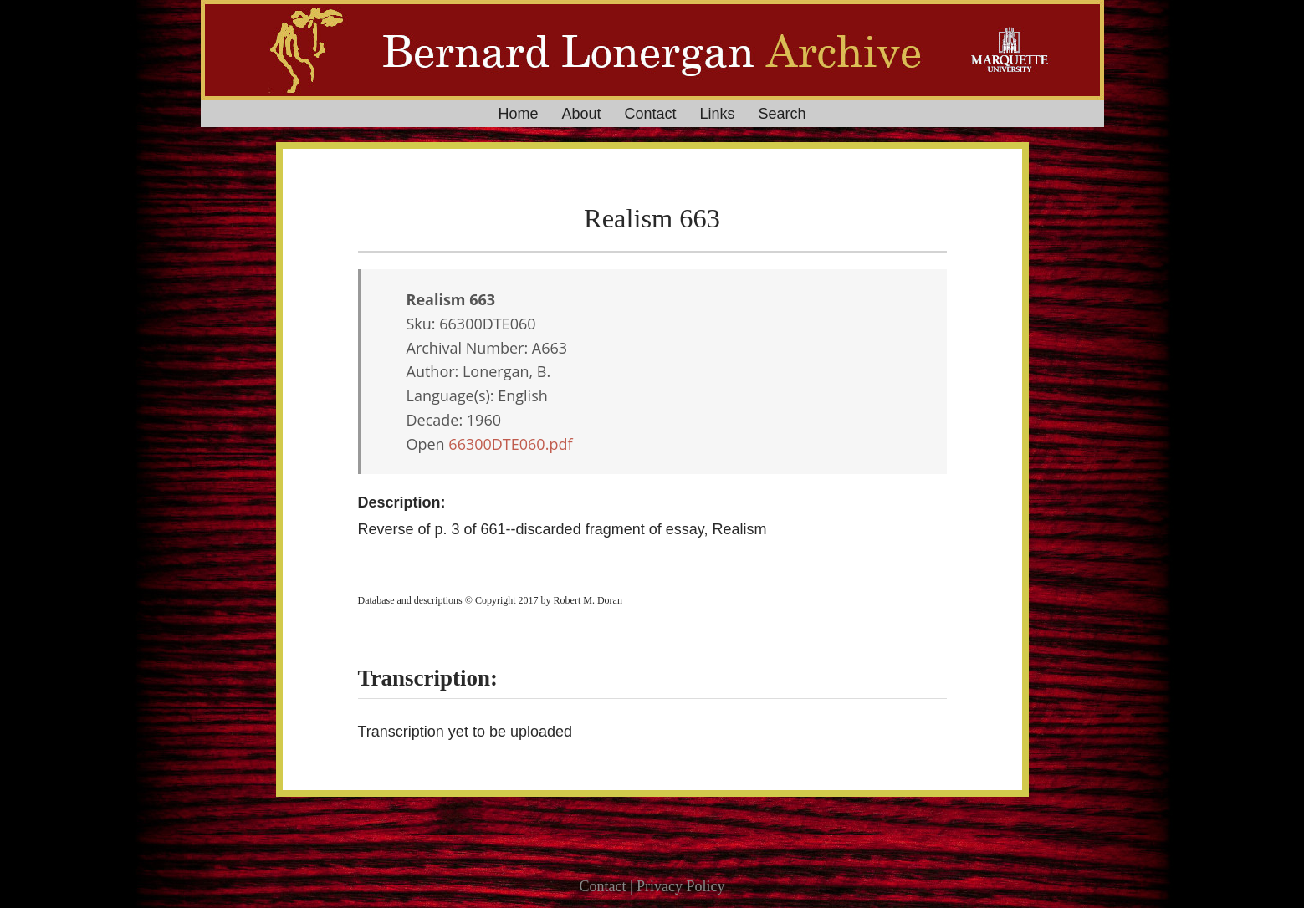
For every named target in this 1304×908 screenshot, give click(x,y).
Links (717, 113)
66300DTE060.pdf (510, 444)
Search (782, 113)
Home (518, 113)
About (581, 113)
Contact (650, 113)
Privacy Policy (681, 886)
